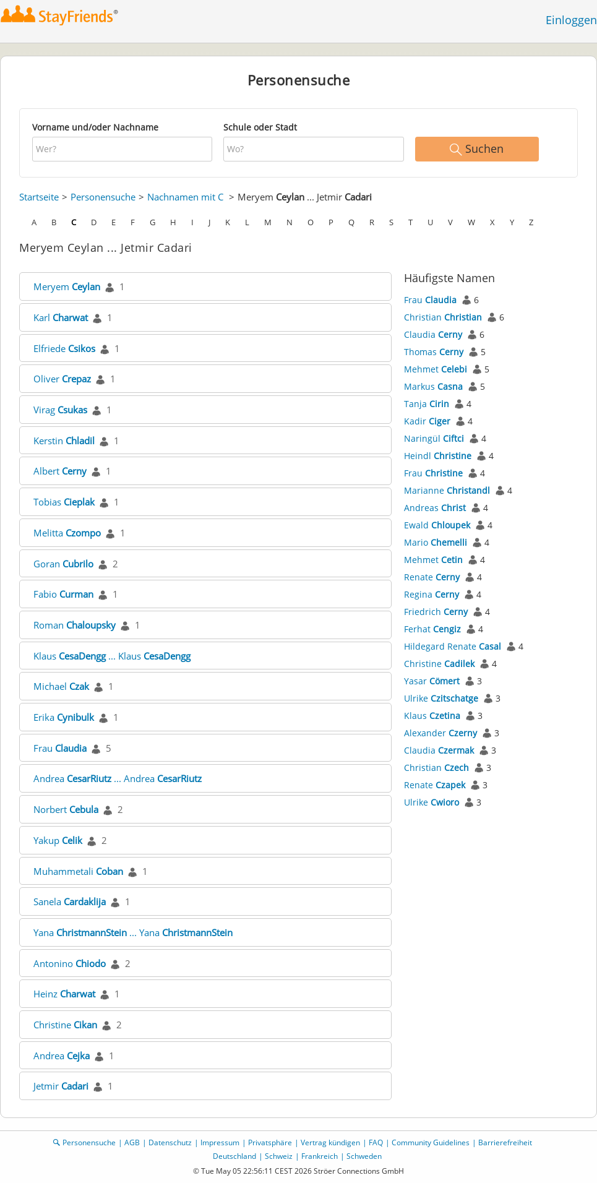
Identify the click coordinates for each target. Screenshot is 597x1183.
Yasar (432, 681)
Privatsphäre (270, 1142)
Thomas (433, 352)
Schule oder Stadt (260, 127)
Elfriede (64, 348)
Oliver (62, 378)
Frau (60, 748)
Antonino (69, 963)
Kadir (427, 421)
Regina (431, 594)
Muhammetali (78, 871)
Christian (443, 317)
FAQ (376, 1142)
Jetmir (60, 1086)
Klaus (432, 715)
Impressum (219, 1142)
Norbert (65, 809)
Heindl (437, 456)
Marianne (447, 490)
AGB (132, 1142)
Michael (61, 686)
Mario (435, 542)
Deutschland (234, 1156)
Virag (60, 409)
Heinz (64, 993)
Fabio (63, 594)
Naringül (434, 438)
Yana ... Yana (133, 932)
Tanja (426, 404)
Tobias (64, 502)
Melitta (67, 533)
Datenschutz (170, 1142)
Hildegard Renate (452, 646)
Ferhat (432, 629)
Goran (63, 563)
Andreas (435, 508)
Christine (65, 1024)
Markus (433, 386)
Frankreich (319, 1156)
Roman (74, 625)
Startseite (39, 197)
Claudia (433, 334)
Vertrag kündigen (330, 1142)
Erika (63, 717)
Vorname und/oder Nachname (95, 127)
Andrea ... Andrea (117, 778)
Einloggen (571, 19)
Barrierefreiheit (505, 1142)
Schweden (364, 1156)
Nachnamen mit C (185, 197)
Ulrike (441, 698)
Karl (60, 317)
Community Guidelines (431, 1142)
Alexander (440, 733)
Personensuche (103, 197)
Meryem (66, 286)
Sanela (69, 901)
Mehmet (435, 369)
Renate (432, 577)
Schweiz (279, 1156)
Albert (60, 471)
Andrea (61, 1055)
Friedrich (436, 611)
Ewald (437, 525)
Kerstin (64, 440)
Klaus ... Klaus (112, 656)
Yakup (57, 840)
